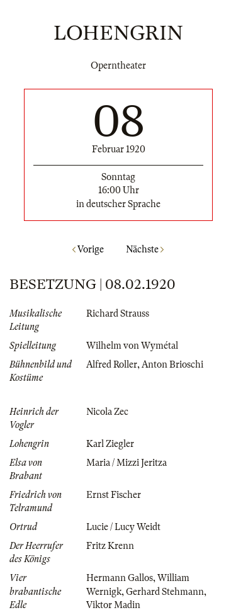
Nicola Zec (107, 412)
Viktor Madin (113, 605)
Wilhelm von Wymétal (132, 346)
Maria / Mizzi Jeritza (126, 463)
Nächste (145, 249)
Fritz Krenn (110, 546)
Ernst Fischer (113, 495)
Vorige (88, 249)
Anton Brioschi (172, 364)
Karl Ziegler (110, 444)
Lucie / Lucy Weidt (123, 527)
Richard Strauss (117, 313)
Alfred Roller (111, 364)
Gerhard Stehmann (165, 592)
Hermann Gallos (119, 578)
